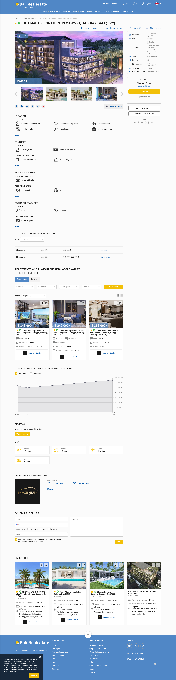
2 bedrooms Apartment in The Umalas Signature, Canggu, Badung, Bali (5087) (32, 332)
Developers (56, 649)
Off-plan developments (98, 649)
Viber (45, 529)
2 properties (105, 257)
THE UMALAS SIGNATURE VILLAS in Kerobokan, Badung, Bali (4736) (31, 594)
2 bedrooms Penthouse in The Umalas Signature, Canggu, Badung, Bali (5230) (104, 332)
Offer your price (155, 28)
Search (113, 287)
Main (54, 645)
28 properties (55, 483)
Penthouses (94, 659)
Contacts (55, 666)
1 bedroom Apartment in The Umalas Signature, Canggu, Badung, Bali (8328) (69, 332)
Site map (55, 669)
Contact (144, 92)
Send (119, 542)
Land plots (93, 672)
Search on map (58, 655)
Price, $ (86, 287)
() (127, 3)
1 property (104, 250)
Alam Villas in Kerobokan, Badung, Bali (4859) (67, 593)
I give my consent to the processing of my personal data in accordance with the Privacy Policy (40, 540)
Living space (65, 287)
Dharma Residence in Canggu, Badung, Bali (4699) (103, 593)
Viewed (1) (137, 28)
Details (50, 489)
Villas (91, 662)
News (54, 662)
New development (96, 645)
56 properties (81, 483)
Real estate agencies (60, 652)
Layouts (34, 279)
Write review (22, 434)
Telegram (54, 529)
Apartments (22, 279)
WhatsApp (34, 529)
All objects (21, 374)
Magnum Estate (35, 353)
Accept (34, 675)
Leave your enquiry (137, 653)
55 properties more (144, 97)
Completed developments (99, 652)
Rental (91, 669)
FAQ (53, 659)
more (17, 135)
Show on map (115, 106)
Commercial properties (98, 666)
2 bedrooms (36, 374)
